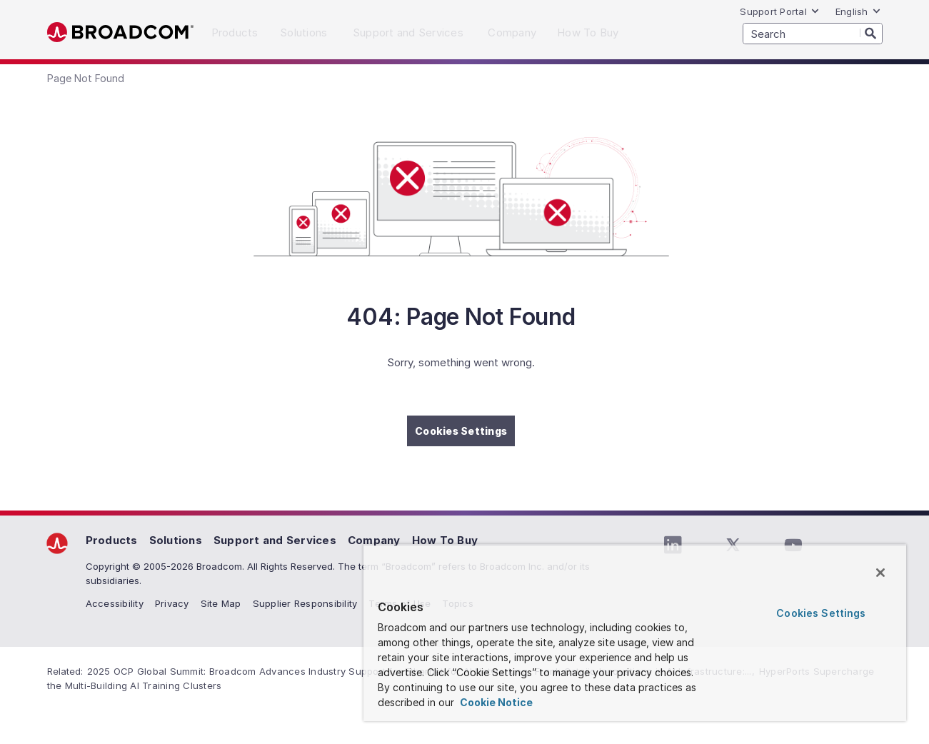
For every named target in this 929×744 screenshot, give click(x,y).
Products (112, 540)
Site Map (221, 603)
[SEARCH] (812, 34)
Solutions (175, 540)
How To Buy (445, 540)
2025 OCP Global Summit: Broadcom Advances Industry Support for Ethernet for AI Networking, (309, 671)
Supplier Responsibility (305, 603)
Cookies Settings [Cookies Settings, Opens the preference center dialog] (820, 613)
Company (374, 540)
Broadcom (120, 32)
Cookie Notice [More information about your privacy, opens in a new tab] (495, 702)
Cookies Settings (461, 431)
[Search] (871, 33)
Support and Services (275, 540)
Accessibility (115, 603)
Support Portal (780, 11)
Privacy (172, 603)
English (858, 11)
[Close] (880, 572)
